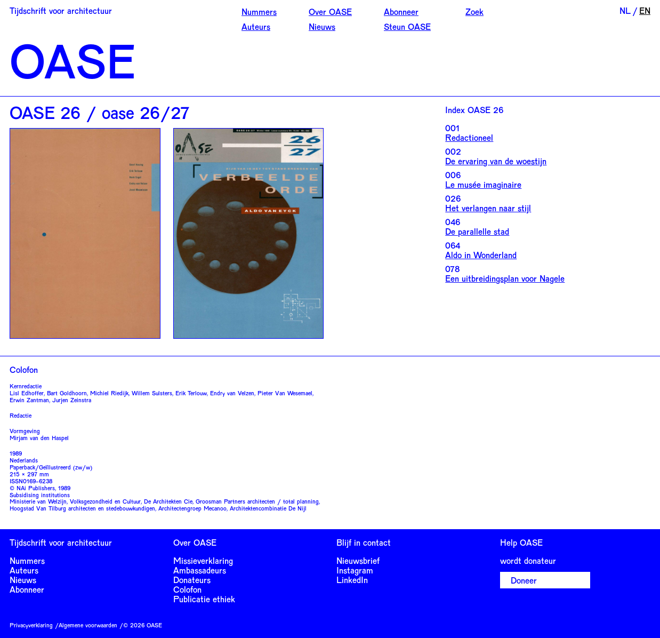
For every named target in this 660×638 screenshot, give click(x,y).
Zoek (474, 11)
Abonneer (401, 11)
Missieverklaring (203, 560)
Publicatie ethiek (204, 599)
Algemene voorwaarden (88, 624)
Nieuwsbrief (358, 560)
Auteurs (256, 26)
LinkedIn (352, 580)
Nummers (259, 11)
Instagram (354, 570)
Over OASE (330, 11)
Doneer (524, 580)
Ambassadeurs (199, 570)
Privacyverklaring (31, 624)
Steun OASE (407, 26)
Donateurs (192, 580)
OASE (72, 59)
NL (625, 10)
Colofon (187, 589)
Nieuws (322, 26)
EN (644, 10)
